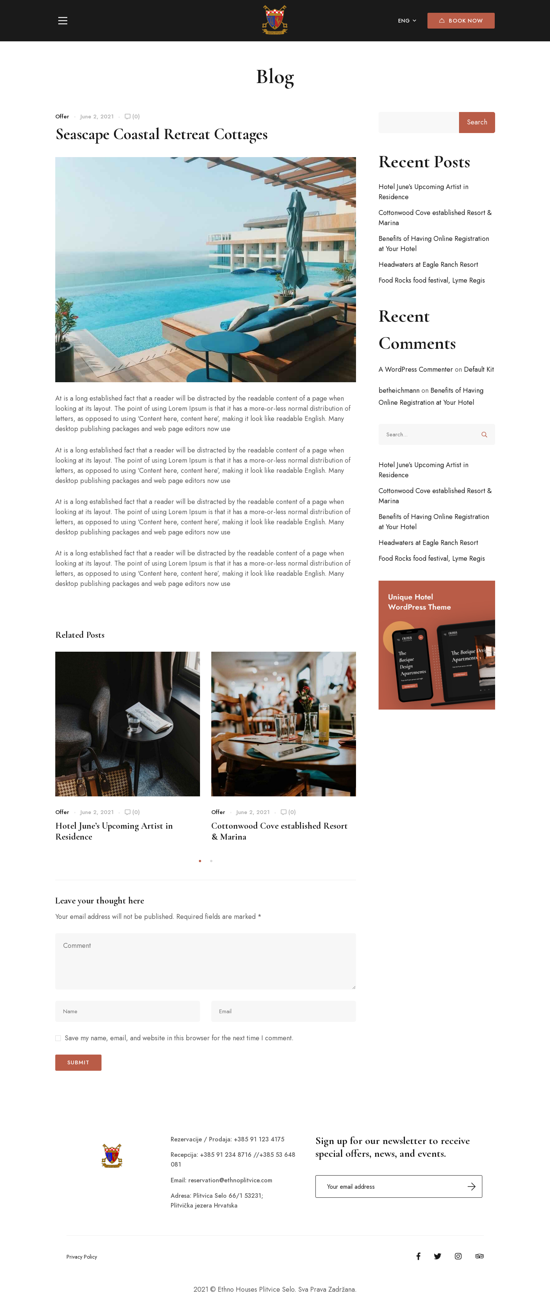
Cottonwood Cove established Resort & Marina (435, 218)
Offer (62, 116)
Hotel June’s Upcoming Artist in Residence (423, 192)
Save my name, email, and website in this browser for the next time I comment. (179, 1038)
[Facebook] (418, 1256)
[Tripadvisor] (479, 1256)
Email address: (398, 1186)
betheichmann (399, 390)
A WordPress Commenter (416, 369)
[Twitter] (437, 1256)
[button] (200, 861)
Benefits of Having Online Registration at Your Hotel (434, 244)
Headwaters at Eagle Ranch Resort (428, 264)
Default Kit (479, 369)
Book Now (460, 21)
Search (477, 122)
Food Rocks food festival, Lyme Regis (432, 280)
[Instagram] (458, 1256)
